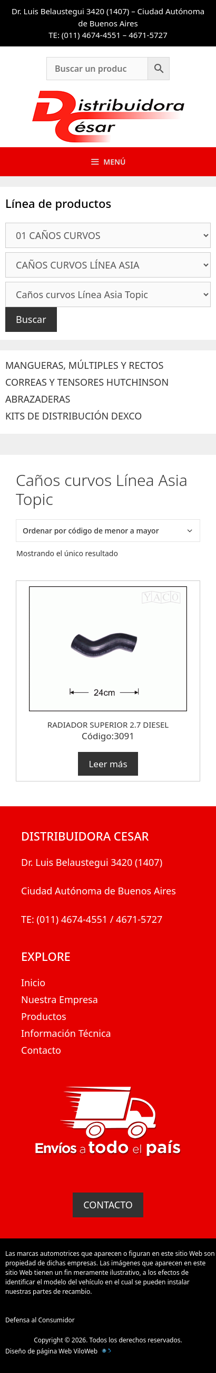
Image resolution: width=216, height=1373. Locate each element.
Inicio (33, 982)
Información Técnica (66, 1033)
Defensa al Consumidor (40, 1319)
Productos (43, 1016)
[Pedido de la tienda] (108, 530)
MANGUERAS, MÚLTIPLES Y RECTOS (84, 365)
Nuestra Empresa (59, 999)
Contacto (41, 1050)
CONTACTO (108, 1204)
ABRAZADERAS (37, 399)
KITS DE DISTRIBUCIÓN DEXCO (73, 415)
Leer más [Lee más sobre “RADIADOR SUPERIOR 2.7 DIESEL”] (108, 764)
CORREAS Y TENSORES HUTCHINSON (87, 382)
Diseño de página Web (38, 1351)
